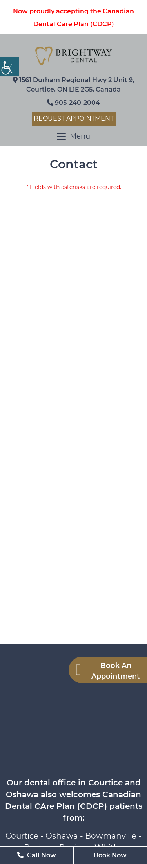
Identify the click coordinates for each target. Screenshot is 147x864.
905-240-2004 (73, 102)
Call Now (36, 855)
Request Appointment (74, 118)
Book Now (110, 855)
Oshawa (61, 836)
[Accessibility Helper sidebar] (9, 66)
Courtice (21, 836)
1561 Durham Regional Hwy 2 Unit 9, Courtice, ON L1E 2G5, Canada (73, 84)
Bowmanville (110, 836)
